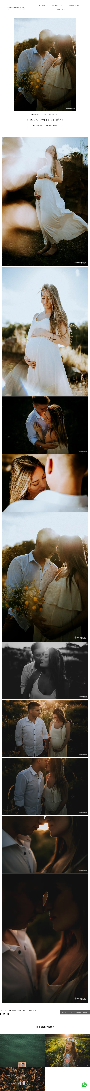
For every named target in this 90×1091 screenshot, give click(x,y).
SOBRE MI (74, 5)
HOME (42, 5)
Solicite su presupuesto (75, 1012)
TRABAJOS (57, 5)
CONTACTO (59, 9)
